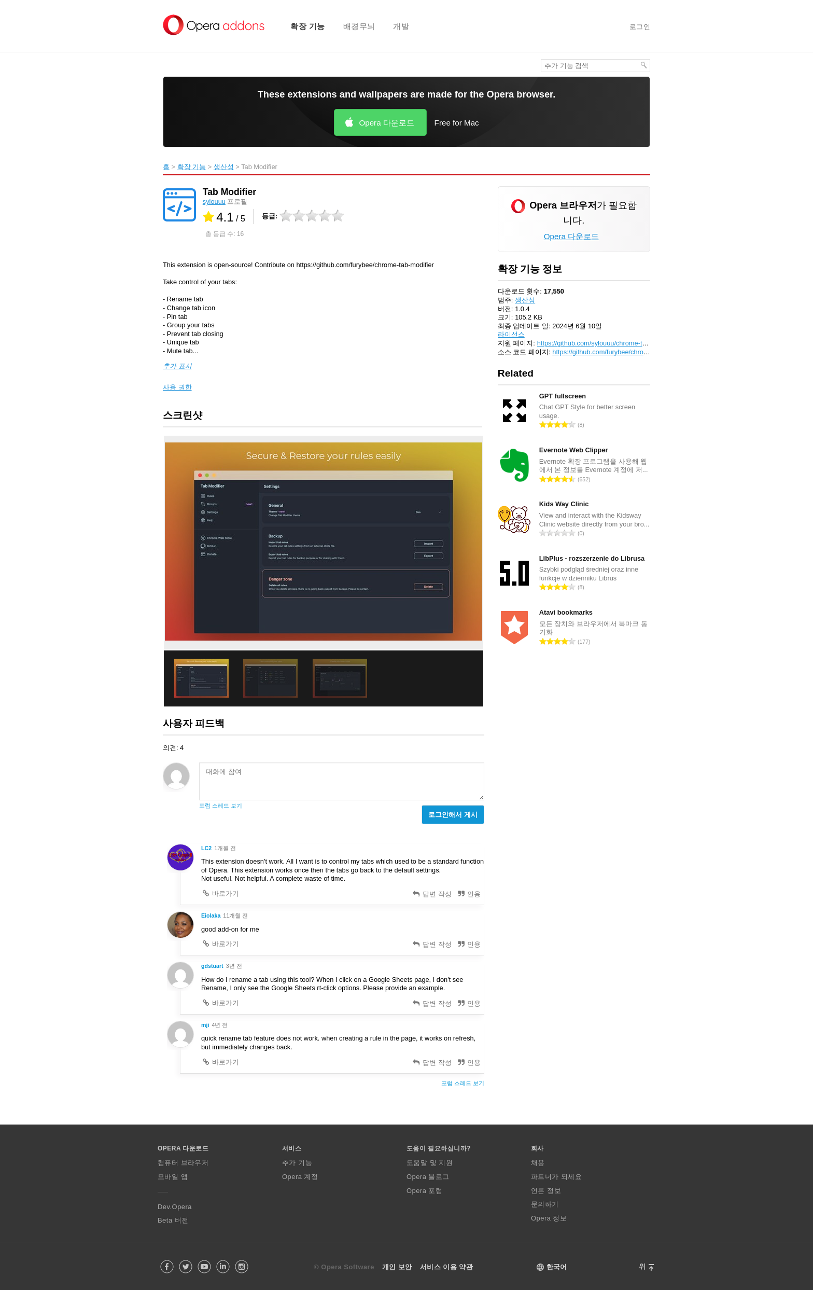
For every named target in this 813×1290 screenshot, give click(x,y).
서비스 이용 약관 (446, 1267)
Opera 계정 (300, 1177)
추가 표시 (177, 366)
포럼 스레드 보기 (220, 805)
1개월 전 (225, 848)
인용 (469, 894)
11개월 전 (235, 915)
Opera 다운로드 (386, 122)
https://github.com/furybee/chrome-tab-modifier (621, 352)
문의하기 (545, 1204)
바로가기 (220, 893)
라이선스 (511, 334)
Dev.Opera (175, 1207)
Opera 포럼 (424, 1191)
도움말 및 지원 (429, 1163)
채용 (538, 1163)
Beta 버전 (173, 1220)
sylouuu (214, 201)
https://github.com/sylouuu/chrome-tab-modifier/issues (616, 343)
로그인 (639, 27)
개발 (401, 26)
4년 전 (220, 1025)
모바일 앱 (173, 1177)
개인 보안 (397, 1267)
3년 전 (234, 966)
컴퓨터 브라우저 (183, 1163)
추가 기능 (297, 1163)
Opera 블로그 (428, 1177)
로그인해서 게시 (453, 815)
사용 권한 (177, 387)
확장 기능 (307, 26)
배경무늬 (359, 26)
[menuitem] (301, 26)
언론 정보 (546, 1191)
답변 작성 (432, 894)
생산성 (224, 167)
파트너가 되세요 (556, 1177)
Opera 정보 (549, 1218)
